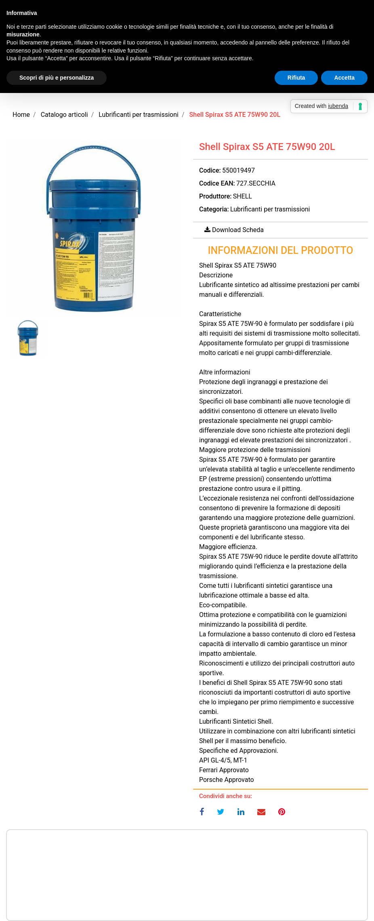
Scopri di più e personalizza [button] (56, 77)
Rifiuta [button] (296, 77)
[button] (93, 228)
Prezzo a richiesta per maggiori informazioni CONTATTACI (187, 853)
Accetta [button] (344, 77)
